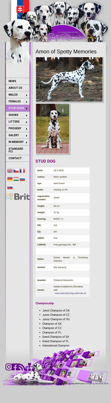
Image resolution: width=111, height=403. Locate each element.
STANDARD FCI (16, 150)
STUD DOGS (16, 108)
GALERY (14, 135)
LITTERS (14, 121)
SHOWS (13, 115)
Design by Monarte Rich (96, 383)
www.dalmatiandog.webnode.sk (70, 293)
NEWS (12, 81)
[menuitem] (18, 81)
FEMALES (15, 101)
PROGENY (15, 128)
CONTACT (15, 158)
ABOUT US (15, 87)
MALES (13, 94)
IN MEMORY (16, 142)
